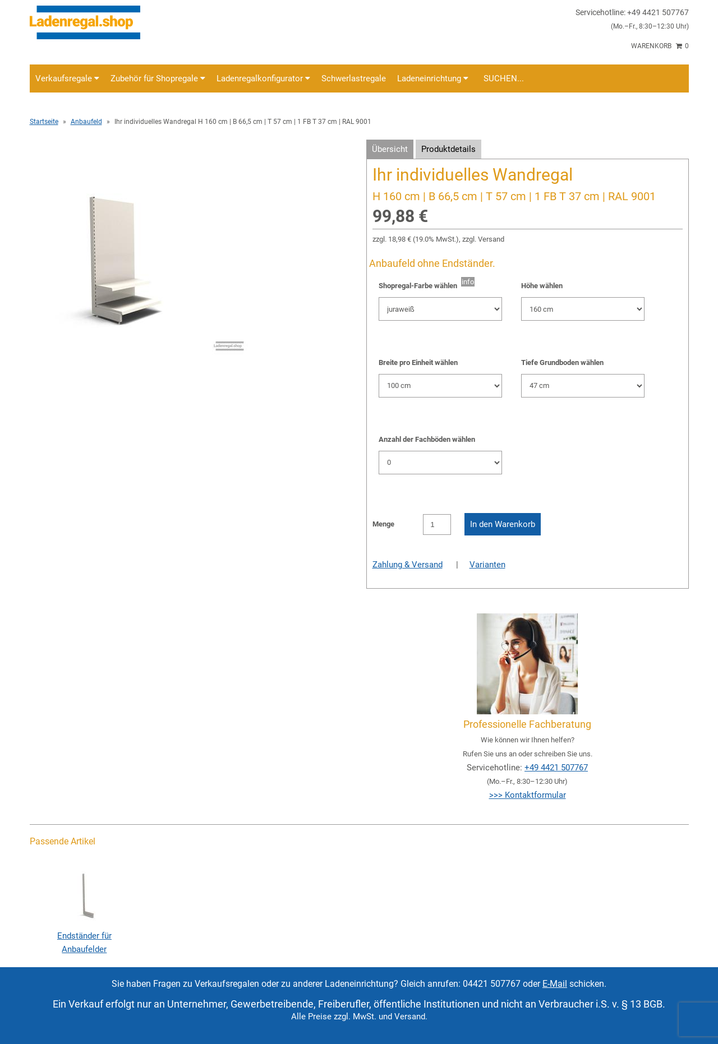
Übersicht (390, 149)
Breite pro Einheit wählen (418, 362)
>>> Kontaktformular (527, 795)
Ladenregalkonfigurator (263, 78)
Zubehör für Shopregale (158, 78)
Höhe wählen (542, 285)
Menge (383, 524)
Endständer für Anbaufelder (84, 935)
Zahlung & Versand (407, 565)
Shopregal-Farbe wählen (420, 285)
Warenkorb (660, 46)
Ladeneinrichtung (432, 78)
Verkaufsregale (67, 78)
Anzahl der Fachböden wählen (427, 439)
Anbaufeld (86, 122)
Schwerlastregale (353, 78)
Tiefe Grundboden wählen (562, 362)
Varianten (487, 565)
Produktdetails (448, 149)
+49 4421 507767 (556, 768)
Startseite (44, 122)
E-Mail (554, 983)
